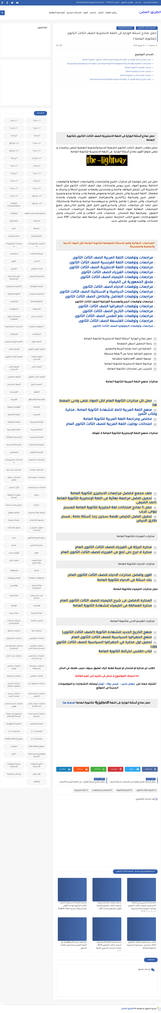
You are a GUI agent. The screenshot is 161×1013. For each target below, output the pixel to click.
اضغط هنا (68, 703)
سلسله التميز (36, 546)
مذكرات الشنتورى (14, 639)
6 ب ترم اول (37, 204)
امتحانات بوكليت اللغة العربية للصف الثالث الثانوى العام (109, 424)
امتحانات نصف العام (13, 479)
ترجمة (36, 505)
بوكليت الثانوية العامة (14, 496)
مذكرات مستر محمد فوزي (14, 705)
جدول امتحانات (13, 528)
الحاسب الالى (36, 317)
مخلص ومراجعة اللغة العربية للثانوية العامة (117, 419)
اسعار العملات (36, 254)
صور (36, 553)
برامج (36, 495)
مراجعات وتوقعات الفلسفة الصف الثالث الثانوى (116, 321)
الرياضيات (36, 334)
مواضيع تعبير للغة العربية (36, 755)
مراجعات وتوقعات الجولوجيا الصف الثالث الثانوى (122, 326)
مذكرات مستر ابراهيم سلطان (13, 685)
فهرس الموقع (127, 2)
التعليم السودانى (36, 294)
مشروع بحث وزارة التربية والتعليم (14, 715)
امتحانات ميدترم (74, 13)
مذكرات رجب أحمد (14, 656)
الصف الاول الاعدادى (14, 342)
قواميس (14, 586)
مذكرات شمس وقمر (13, 667)
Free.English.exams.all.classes (35, 214)
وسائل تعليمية (14, 774)
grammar (14, 221)
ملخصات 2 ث (14, 732)
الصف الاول (37, 342)
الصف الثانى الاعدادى (14, 368)
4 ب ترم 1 (14, 181)
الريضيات (14, 334)
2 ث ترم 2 (36, 151)
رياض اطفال (111, 13)
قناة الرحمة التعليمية (37, 587)
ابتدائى (101, 13)
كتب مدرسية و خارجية (36, 597)
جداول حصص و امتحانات (36, 529)
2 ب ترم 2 (36, 143)
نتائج (14, 754)
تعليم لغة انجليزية (36, 513)
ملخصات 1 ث (36, 732)
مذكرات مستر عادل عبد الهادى (36, 705)
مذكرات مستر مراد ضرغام (37, 715)
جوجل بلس (128, 684)
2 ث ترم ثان (36, 158)
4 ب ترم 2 (36, 189)
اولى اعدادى (14, 488)
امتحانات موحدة (36, 470)
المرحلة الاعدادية (14, 445)
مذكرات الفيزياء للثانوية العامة (138, 68)
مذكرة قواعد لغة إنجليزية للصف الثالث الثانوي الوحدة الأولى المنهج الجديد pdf (109, 906)
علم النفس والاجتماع (37, 562)
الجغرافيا (37, 309)
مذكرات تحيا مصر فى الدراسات (36, 657)
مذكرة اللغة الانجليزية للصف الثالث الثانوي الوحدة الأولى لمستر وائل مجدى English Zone (72, 906)
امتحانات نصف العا (36, 478)
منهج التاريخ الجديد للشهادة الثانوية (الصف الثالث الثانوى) (107, 633)
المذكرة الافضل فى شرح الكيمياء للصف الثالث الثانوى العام (106, 601)
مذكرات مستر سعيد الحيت (14, 695)
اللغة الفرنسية (13, 430)
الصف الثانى (37, 367)
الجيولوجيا (13, 309)
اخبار (14, 229)
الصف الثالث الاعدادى (36, 358)
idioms (37, 229)
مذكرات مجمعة (14, 676)
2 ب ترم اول (14, 143)
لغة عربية (13, 613)
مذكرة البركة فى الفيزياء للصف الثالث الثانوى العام (113, 548)
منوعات (14, 747)
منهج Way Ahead (36, 747)
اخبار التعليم (36, 236)
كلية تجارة (14, 596)
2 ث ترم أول (14, 151)
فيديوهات (14, 571)
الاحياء (36, 261)
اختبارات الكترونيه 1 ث (14, 245)
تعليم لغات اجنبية (14, 505)
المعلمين (14, 453)
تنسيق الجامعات (36, 520)
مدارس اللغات (36, 621)
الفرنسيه (14, 392)
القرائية (36, 407)
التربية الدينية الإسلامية (14, 278)
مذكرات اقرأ (37, 631)
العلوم (37, 392)
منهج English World (14, 739)
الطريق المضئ (150, 12)
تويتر (101, 684)
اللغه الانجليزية (36, 437)
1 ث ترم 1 (36, 128)
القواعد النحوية (13, 407)
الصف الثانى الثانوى (36, 377)
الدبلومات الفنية (37, 327)
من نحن (138, 2)
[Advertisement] (107, 108)
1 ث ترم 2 (14, 128)
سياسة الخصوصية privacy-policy (90, 2)
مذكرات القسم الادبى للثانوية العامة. (135, 76)
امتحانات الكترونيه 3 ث (14, 461)
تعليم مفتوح (14, 513)
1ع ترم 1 (36, 136)
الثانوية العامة (14, 294)
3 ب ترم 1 (14, 166)
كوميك (14, 606)
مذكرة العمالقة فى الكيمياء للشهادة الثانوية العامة (112, 606)
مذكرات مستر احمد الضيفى (36, 695)
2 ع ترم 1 (13, 158)
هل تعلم (36, 774)
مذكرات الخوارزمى (36, 639)
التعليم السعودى (14, 287)
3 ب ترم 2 (36, 173)
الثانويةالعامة (37, 302)
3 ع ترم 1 (36, 181)
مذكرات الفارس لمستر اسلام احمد (37, 647)
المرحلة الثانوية (125, 28)
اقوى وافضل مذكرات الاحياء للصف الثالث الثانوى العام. (109, 575)
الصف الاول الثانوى (36, 349)
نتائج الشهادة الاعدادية (37, 765)
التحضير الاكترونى (36, 277)
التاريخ (14, 269)
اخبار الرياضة (14, 236)
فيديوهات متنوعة (36, 578)
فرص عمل (14, 561)
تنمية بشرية (13, 520)
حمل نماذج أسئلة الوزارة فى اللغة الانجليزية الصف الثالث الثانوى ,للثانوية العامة (116, 60)
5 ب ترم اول (37, 196)
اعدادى (93, 13)
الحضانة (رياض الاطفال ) (13, 318)
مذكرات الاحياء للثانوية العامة (138, 72)
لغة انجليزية (81, 790)
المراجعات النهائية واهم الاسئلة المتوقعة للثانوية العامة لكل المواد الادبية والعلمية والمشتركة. (109, 64)
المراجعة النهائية (57, 13)
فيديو (36, 571)
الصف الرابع (36, 385)
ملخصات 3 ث (36, 739)
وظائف (37, 782)
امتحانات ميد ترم (14, 470)
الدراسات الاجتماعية (14, 327)
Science (36, 221)
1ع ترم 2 (14, 136)
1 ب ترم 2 (14, 121)
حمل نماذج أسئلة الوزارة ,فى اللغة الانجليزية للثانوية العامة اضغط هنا (120, 80)
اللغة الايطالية (14, 422)
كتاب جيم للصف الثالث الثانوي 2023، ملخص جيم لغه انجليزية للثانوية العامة (141, 945)
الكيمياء (36, 415)
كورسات (36, 606)
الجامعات (14, 302)
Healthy (14, 214)
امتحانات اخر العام (36, 460)
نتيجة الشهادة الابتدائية (13, 765)
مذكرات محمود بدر (37, 684)
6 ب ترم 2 (14, 196)
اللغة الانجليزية (36, 422)
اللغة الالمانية (14, 415)
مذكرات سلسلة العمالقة (37, 667)
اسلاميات (14, 254)
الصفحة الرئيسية (151, 2)
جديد (14, 538)
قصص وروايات (13, 578)
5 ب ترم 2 (14, 189)
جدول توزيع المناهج (36, 538)
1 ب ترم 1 (36, 121)
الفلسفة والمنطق (37, 400)
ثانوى (85, 13)
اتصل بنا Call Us (112, 2)
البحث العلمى (37, 269)
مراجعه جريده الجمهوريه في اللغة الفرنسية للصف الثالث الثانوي (73, 945)
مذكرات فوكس (36, 676)
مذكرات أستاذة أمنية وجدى (13, 622)
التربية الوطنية (36, 287)
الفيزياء (14, 400)
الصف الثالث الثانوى (146, 28)
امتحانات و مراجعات (102, 790)
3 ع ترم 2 (13, 173)
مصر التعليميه (36, 724)
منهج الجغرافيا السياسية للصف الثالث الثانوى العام (111, 638)
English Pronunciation (14, 205)
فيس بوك (112, 684)
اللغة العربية (36, 430)
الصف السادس (14, 385)
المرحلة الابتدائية (36, 445)
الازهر (14, 261)
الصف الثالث (14, 349)
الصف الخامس (13, 377)
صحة (14, 546)
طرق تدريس (14, 553)
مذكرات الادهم (14, 631)
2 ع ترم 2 (36, 166)
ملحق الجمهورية (13, 724)
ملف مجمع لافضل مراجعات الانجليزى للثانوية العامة (111, 494)
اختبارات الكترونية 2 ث (36, 245)
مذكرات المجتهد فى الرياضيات (14, 647)
